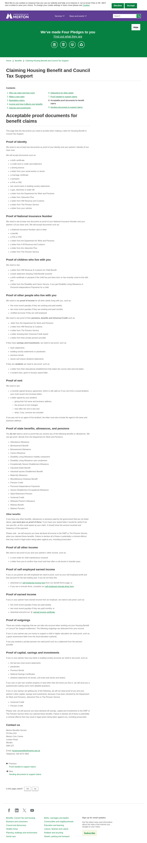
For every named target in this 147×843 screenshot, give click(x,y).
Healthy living (12, 829)
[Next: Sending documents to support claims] (76, 774)
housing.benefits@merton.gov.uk (26, 751)
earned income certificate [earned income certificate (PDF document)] (44, 612)
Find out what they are (68, 36)
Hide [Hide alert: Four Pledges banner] (135, 27)
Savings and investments (20, 108)
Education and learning (54, 825)
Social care (11, 836)
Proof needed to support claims (64, 97)
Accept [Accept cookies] (131, 5)
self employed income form (33, 583)
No (35, 789)
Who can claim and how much (22, 93)
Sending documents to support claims (67, 107)
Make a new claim (17, 97)
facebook (9, 810)
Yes (27, 789)
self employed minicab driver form (59, 586)
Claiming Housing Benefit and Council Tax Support (46, 61)
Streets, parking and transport (57, 836)
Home (8, 61)
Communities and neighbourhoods (59, 822)
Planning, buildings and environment (21, 833)
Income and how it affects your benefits (25, 104)
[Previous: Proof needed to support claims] (76, 766)
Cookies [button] (86, 5)
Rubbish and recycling (53, 833)
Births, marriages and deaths (56, 818)
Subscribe (89, 833)
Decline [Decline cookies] (118, 5)
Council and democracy (16, 825)
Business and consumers (17, 822)
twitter (24, 810)
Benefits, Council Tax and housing (20, 818)
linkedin (17, 810)
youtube (32, 810)
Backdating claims (17, 100)
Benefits (18, 61)
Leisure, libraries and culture (56, 829)
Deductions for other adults (62, 93)
